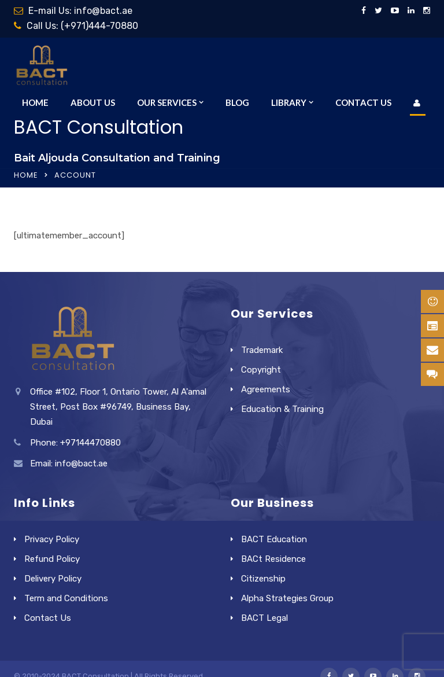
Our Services (167, 102)
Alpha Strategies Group (287, 598)
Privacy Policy (51, 539)
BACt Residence (273, 559)
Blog (237, 102)
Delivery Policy (53, 578)
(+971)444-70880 (99, 25)
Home (35, 102)
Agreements (265, 389)
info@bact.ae (103, 10)
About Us (93, 102)
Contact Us (363, 102)
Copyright (261, 370)
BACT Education (274, 539)
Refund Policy (52, 559)
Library (288, 102)
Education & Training (282, 409)
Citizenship (263, 578)
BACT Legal (264, 618)
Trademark (262, 350)
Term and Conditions (66, 598)
